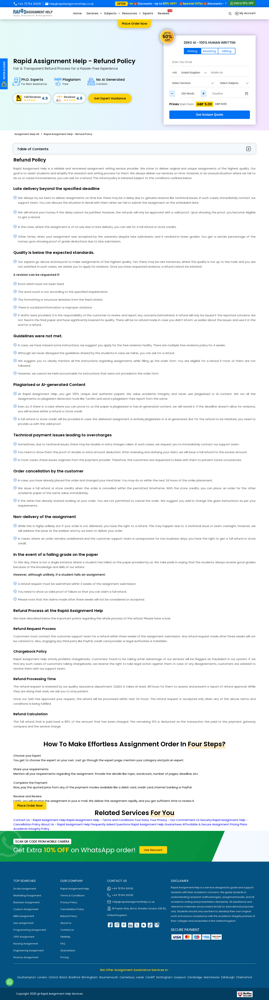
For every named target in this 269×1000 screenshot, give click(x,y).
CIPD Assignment (23, 937)
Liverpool (180, 977)
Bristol (63, 977)
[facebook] (110, 926)
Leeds (140, 977)
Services (92, 13)
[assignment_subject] (233, 83)
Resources (129, 13)
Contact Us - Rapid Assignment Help (39, 820)
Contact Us (67, 930)
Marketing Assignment (27, 895)
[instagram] (117, 926)
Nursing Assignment (25, 943)
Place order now (134, 23)
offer (121, 4)
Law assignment (23, 923)
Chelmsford (244, 977)
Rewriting (209, 51)
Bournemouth (108, 977)
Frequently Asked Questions (110, 824)
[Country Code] (188, 73)
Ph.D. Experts (34, 81)
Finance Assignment (25, 957)
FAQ (62, 943)
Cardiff (150, 977)
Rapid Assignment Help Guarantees (156, 824)
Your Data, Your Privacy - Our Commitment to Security (173, 820)
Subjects (110, 13)
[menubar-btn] (248, 149)
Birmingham (90, 977)
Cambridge (194, 977)
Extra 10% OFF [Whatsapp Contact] (242, 3)
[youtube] (143, 926)
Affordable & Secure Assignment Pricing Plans (215, 824)
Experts (148, 13)
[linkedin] (130, 926)
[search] (230, 13)
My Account (245, 13)
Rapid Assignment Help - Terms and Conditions (100, 820)
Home (77, 13)
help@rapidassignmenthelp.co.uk (69, 4)
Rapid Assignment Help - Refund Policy (68, 134)
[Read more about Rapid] (213, 994)
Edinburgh (227, 977)
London (42, 977)
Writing (192, 51)
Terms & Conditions (72, 895)
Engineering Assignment (28, 950)
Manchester (212, 977)
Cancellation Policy (72, 909)
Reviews (164, 12)
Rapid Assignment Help (74, 888)
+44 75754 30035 (27, 4)
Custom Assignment (25, 909)
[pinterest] (123, 926)
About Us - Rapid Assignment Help (65, 824)
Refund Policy (68, 916)
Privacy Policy (68, 902)
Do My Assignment (24, 888)
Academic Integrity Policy (31, 829)
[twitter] (137, 926)
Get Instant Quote (209, 114)
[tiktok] (150, 926)
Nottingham (164, 977)
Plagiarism (72, 81)
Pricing (64, 957)
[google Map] (157, 926)
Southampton (26, 977)
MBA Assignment (23, 916)
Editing (226, 51)
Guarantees (67, 950)
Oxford (53, 977)
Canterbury (127, 977)
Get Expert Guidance (110, 98)
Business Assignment (26, 902)
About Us (65, 923)
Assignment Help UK (26, 134)
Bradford (74, 977)
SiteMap (65, 937)
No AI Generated (110, 81)
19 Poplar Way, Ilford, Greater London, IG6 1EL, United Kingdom (136, 911)
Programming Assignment (29, 930)
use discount (153, 850)
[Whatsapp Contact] (10, 982)
